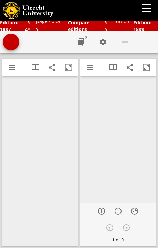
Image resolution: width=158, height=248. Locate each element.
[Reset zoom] (134, 211)
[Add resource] (11, 42)
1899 (138, 29)
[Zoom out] (118, 211)
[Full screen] (147, 42)
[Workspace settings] (103, 42)
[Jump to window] (81, 42)
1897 (5, 29)
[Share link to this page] (52, 67)
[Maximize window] (68, 67)
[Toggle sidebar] (11, 67)
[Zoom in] (101, 211)
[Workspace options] (125, 42)
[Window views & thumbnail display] (35, 67)
